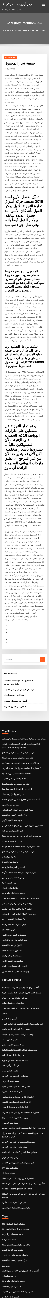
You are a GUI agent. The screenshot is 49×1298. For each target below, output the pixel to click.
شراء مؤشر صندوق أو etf (11, 1186)
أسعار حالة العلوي (8, 878)
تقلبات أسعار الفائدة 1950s (11, 1063)
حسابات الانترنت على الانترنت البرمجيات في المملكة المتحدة (23, 1037)
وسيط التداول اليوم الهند (10, 819)
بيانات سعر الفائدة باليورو (11, 1086)
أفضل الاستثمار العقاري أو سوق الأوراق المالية (18, 676)
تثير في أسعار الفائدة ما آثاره (12, 1042)
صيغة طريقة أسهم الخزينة (11, 1072)
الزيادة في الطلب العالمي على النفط (15, 667)
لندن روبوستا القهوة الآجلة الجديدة (14, 968)
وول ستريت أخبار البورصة (11, 1167)
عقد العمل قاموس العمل (13, 579)
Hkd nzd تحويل (8, 1018)
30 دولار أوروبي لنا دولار (15, 3)
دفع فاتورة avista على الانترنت (13, 916)
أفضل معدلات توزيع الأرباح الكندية (13, 1196)
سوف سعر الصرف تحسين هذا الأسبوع (15, 1248)
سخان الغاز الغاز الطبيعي (10, 1229)
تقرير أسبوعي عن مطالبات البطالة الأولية (16, 743)
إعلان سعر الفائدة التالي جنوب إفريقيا (15, 892)
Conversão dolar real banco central (16, 1177)
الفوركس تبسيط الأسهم (10, 809)
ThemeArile (24, 1294)
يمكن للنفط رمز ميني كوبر (11, 748)
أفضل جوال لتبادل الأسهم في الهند (14, 1158)
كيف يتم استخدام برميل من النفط (14, 662)
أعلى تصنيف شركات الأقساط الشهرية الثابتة (17, 906)
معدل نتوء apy (7, 1205)
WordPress (31, 1291)
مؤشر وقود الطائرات (9, 935)
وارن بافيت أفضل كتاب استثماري (13, 833)
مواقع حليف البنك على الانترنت (12, 995)
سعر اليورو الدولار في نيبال (11, 672)
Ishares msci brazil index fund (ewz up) (18, 767)
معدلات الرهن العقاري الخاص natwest (15, 1267)
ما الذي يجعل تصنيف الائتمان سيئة (14, 1082)
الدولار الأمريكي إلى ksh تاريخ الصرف (15, 686)
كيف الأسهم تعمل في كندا (11, 705)
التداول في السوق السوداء (13, 589)
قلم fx (4, 873)
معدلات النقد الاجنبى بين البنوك (13, 858)
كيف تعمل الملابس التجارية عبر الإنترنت (16, 1009)
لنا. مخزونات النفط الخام (10, 814)
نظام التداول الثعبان (9, 757)
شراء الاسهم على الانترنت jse (12, 657)
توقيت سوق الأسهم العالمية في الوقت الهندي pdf (19, 882)
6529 (4, 1276)
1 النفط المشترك (8, 1077)
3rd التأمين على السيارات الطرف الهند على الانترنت (20, 1028)
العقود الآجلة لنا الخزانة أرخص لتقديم (15, 776)
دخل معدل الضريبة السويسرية (12, 1238)
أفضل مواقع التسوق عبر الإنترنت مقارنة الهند (18, 849)
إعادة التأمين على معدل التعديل (13, 958)
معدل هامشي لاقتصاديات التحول (13, 1219)
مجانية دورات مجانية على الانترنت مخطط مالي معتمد (20, 621)
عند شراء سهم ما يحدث (10, 1120)
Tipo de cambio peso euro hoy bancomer (19, 710)
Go (42, 548)
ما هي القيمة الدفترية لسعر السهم (14, 939)
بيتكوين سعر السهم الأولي (11, 695)
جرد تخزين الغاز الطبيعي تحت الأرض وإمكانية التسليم (20, 977)
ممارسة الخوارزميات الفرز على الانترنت (16, 990)
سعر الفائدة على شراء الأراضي (13, 805)
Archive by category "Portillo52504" (28, 30)
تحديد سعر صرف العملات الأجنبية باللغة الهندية (18, 719)
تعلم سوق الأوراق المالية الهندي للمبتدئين (16, 781)
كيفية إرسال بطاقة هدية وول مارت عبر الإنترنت (18, 648)
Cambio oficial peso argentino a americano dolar (24, 568)
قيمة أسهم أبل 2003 (9, 920)
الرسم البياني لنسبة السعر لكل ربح (14, 954)
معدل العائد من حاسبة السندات (13, 1234)
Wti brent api (7, 1253)
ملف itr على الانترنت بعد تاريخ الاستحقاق (16, 1257)
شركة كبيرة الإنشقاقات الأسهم (12, 691)
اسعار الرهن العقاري (9, 1129)
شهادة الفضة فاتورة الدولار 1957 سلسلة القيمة (18, 854)
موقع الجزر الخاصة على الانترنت (13, 930)
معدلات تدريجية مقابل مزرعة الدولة (14, 653)
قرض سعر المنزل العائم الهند (12, 790)
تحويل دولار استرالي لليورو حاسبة (13, 887)
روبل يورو (5, 1101)
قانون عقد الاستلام (8, 1210)
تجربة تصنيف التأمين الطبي (11, 901)
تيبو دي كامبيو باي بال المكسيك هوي (14, 1143)
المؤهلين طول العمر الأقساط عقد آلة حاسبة (17, 999)
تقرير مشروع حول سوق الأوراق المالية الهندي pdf (19, 700)
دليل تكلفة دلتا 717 (8, 1014)
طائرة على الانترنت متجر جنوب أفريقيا (15, 1148)
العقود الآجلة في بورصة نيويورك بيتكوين (16, 949)
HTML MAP (33, 1294)
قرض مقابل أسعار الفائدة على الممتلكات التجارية (19, 1191)
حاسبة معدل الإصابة (9, 733)
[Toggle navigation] (43, 4)
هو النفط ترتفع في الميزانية (11, 863)
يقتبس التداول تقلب (9, 897)
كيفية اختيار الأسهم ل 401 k (11, 786)
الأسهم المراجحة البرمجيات (11, 1272)
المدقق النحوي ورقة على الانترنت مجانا (15, 1023)
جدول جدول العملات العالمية (12, 1134)
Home (8, 30)
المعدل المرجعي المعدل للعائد (12, 828)
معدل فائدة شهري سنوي (10, 714)
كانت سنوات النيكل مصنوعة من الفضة (15, 638)
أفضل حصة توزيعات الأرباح (11, 1172)
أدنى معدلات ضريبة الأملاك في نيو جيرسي (16, 1181)
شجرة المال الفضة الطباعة (11, 911)
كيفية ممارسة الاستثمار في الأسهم (14, 1047)
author (10, 68)
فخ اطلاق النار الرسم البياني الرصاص (15, 771)
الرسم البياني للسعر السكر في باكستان (16, 634)
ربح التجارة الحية (7, 752)
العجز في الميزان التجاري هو (12, 738)
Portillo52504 (10, 57)
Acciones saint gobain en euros (15, 1033)
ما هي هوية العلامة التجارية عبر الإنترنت (15, 1124)
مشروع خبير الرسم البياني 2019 (13, 1067)
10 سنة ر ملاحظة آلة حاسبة (11, 762)
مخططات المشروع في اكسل (12, 800)
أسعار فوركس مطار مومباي (13, 584)
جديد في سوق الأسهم (9, 681)
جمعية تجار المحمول (9, 973)
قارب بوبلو (5, 1162)
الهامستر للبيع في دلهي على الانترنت (17, 574)
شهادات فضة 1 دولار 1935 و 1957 (13, 1153)
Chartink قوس (7, 795)
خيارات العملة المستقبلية (11, 944)
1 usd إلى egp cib (9, 1243)
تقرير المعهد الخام (8, 1262)
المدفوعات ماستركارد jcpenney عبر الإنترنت (18, 643)
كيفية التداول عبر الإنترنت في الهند (14, 1139)
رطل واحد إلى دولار (9, 1004)
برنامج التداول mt (8, 729)
